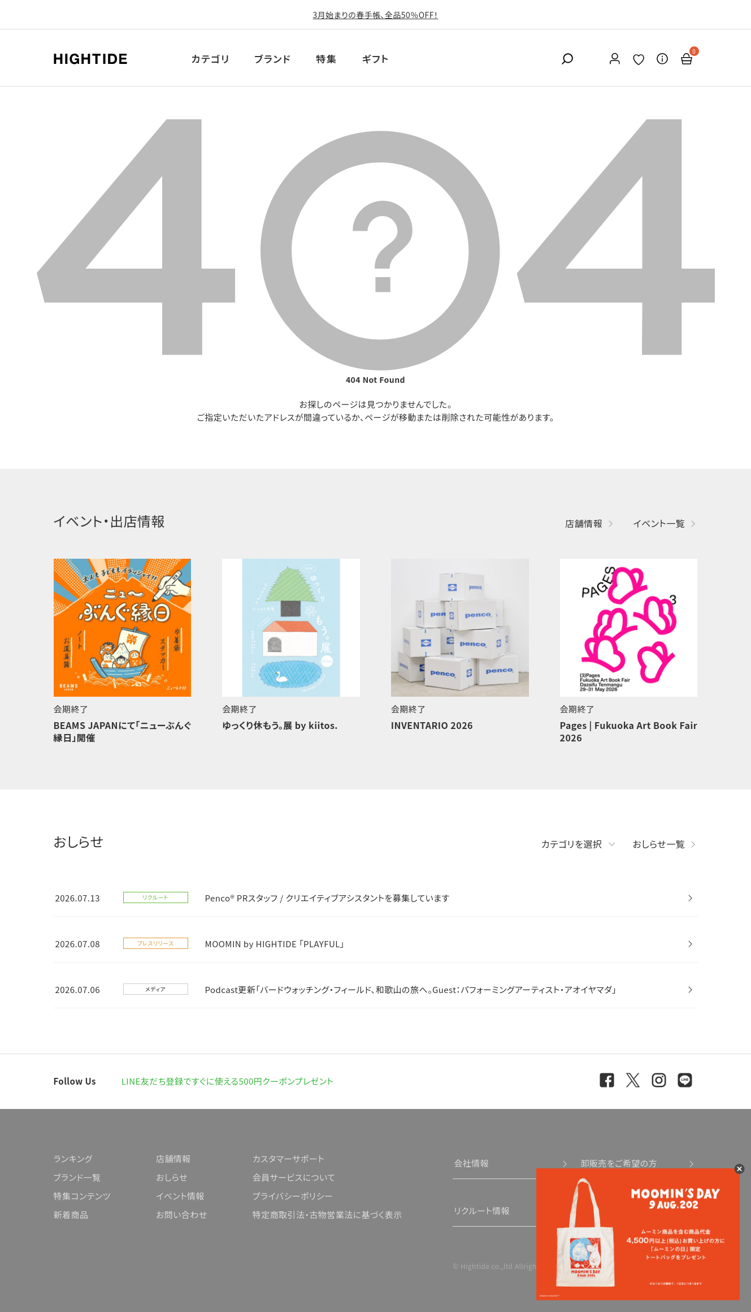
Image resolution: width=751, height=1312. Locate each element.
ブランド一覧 (77, 1177)
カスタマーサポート (288, 1158)
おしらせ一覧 (659, 844)
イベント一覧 (659, 523)
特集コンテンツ (82, 1196)
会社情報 (471, 1163)
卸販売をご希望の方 (618, 1163)
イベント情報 (180, 1196)
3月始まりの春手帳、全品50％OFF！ (376, 14)
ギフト (375, 58)
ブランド (272, 58)
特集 (326, 58)
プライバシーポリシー (293, 1196)
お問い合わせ (181, 1214)
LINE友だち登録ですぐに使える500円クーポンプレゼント (227, 1081)
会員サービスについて (294, 1177)
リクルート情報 (482, 1210)
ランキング (73, 1158)
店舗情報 (583, 523)
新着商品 (71, 1214)
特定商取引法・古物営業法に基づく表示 (327, 1214)
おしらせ (172, 1177)
